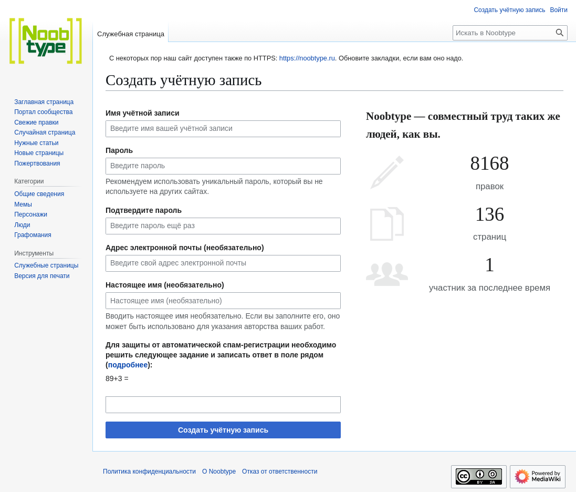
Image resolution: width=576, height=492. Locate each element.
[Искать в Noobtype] (510, 32)
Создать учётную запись (223, 430)
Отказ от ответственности (279, 471)
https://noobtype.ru (307, 58)
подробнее (128, 365)
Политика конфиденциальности (149, 471)
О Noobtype (219, 471)
